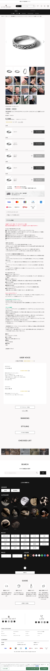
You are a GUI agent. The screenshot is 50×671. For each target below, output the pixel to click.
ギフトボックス (40, 637)
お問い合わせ (36, 648)
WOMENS (33, 10)
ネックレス (2, 637)
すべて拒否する (44, 668)
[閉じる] (47, 664)
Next (43, 41)
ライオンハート (7, 16)
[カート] (44, 6)
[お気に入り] (38, 6)
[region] (25, 667)
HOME (2, 16)
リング (2, 635)
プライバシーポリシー (20, 646)
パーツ (39, 639)
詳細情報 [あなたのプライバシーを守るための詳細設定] (37, 666)
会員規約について (36, 646)
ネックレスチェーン (4, 639)
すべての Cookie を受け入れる (32, 668)
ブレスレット (27, 635)
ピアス (14, 637)
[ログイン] (41, 6)
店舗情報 (2, 648)
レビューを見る (20, 122)
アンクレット (27, 639)
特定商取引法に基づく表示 (21, 648)
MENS (15, 10)
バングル (27, 637)
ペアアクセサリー (16, 635)
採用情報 (2, 646)
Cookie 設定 (5, 668)
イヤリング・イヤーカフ (16, 639)
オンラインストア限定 (41, 635)
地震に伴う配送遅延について (25, 1)
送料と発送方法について (16, 194)
